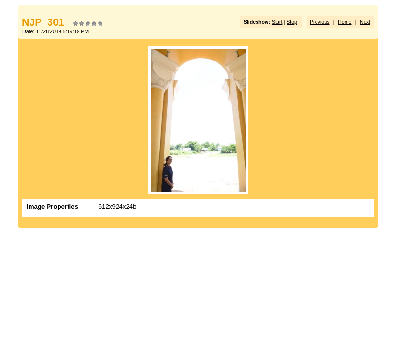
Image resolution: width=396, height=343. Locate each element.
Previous (319, 22)
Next (365, 22)
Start (277, 22)
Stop (292, 22)
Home (344, 22)
